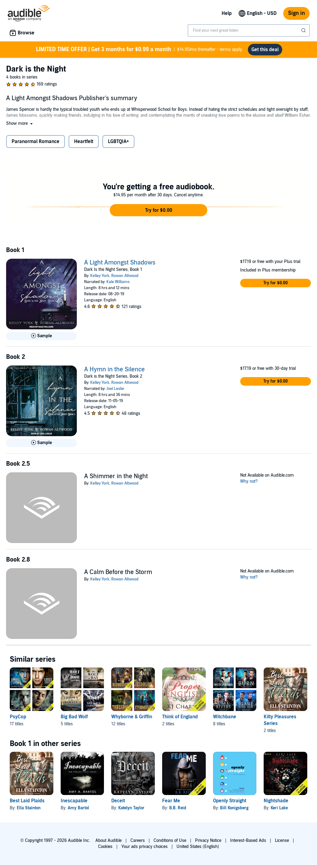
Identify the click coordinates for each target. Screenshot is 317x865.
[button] (20, 123)
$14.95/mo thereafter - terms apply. (139, 50)
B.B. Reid (177, 808)
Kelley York (99, 275)
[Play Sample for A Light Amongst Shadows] (41, 336)
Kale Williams (118, 281)
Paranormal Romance (35, 141)
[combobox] (249, 30)
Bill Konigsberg (234, 808)
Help (227, 13)
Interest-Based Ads (248, 840)
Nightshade (276, 801)
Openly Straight (229, 801)
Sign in (296, 13)
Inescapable (74, 801)
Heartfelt (83, 141)
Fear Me (171, 801)
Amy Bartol (78, 808)
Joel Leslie (115, 388)
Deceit (118, 801)
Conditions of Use (170, 840)
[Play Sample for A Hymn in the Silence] (41, 443)
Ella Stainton (29, 808)
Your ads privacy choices (144, 846)
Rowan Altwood (124, 275)
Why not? (249, 481)
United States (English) (197, 846)
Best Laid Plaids (27, 801)
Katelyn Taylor (131, 808)
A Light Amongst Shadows (119, 262)
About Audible (108, 840)
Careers (137, 840)
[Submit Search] (304, 30)
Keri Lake (279, 808)
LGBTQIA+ (118, 141)
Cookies (105, 846)
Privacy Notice (208, 840)
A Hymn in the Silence (114, 369)
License (282, 840)
